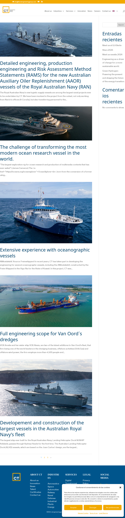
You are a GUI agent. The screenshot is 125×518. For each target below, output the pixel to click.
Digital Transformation (71, 483)
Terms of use (94, 513)
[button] (120, 487)
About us (48, 11)
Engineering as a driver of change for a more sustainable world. (113, 62)
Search (121, 25)
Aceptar (73, 507)
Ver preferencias (112, 507)
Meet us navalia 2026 (112, 54)
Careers (97, 11)
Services (71, 11)
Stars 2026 (107, 50)
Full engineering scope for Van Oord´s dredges (41, 336)
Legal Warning (103, 513)
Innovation (81, 11)
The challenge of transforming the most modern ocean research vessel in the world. (43, 153)
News (90, 11)
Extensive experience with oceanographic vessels (45, 253)
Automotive (53, 489)
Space (51, 486)
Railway (51, 492)
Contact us (106, 11)
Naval (50, 495)
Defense (52, 498)
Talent (33, 489)
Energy (51, 507)
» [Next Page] (50, 457)
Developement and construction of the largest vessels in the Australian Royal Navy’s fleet (42, 428)
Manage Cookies (83, 513)
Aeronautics (53, 483)
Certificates (35, 492)
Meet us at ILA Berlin (112, 45)
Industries (58, 11)
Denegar (92, 507)
